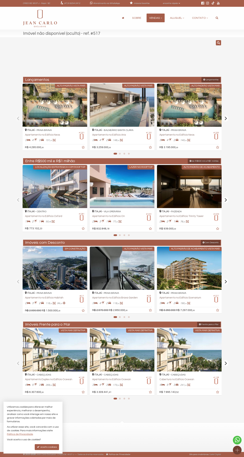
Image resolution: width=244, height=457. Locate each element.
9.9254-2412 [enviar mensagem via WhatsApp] (72, 3)
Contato (200, 18)
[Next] (226, 118)
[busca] (217, 18)
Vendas (155, 18)
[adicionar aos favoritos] (83, 147)
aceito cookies (47, 447)
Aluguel (177, 18)
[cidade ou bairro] (154, 59)
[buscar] (180, 59)
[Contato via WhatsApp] (237, 440)
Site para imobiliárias (199, 454)
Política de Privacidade (119, 454)
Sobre (136, 18)
